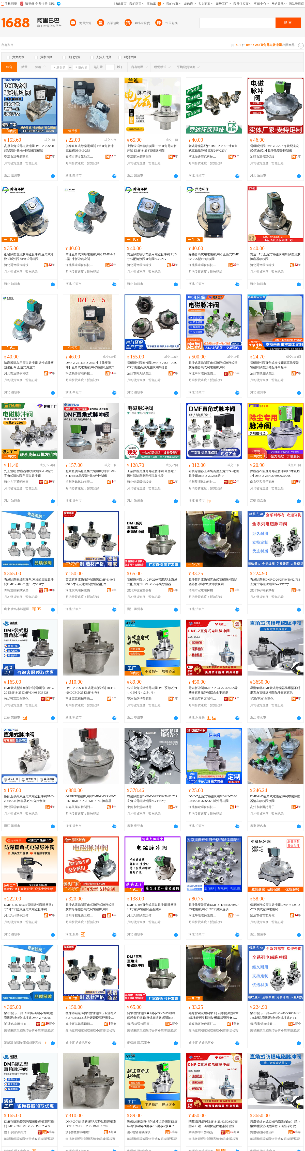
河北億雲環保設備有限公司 (141, 482)
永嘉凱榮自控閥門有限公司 (80, 807)
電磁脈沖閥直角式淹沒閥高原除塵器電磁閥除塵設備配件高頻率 (274, 365)
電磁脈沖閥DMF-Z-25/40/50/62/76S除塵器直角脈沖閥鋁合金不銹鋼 (213, 690)
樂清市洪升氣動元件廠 (18, 156)
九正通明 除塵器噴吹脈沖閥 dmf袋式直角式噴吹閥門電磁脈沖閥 (28, 473)
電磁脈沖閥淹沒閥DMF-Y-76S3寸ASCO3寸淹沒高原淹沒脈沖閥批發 (152, 365)
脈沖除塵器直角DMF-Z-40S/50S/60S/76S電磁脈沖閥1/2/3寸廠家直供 (214, 907)
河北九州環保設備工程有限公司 (18, 915)
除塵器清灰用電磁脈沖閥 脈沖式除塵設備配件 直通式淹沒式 (29, 365)
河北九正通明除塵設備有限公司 (18, 482)
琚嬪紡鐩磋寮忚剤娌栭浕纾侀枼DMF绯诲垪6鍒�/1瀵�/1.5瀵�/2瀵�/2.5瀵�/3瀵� (152, 1124)
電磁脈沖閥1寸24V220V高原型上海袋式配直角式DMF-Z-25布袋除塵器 (152, 582)
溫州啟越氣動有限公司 (80, 482)
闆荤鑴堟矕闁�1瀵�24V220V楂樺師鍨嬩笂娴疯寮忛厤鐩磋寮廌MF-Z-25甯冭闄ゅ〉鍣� (152, 1015)
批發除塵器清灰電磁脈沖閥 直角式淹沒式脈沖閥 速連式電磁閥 (29, 257)
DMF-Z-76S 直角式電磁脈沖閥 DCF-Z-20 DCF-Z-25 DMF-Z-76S (91, 690)
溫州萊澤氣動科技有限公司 (203, 482)
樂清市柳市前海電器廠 (264, 915)
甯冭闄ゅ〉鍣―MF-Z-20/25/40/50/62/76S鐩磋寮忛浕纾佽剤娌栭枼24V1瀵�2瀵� (275, 1015)
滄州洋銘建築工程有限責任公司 (80, 915)
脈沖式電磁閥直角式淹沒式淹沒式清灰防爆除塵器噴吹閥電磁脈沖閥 (90, 907)
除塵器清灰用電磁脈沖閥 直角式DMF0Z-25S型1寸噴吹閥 (214, 257)
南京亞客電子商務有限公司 (264, 482)
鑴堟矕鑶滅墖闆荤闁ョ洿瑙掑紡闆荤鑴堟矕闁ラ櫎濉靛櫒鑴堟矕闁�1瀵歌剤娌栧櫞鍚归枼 (213, 1015)
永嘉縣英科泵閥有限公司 (203, 698)
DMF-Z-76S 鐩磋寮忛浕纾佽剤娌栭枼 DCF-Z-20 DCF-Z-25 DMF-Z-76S (91, 1124)
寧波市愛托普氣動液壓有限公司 (141, 698)
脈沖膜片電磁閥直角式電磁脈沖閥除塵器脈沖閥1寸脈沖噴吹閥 (213, 582)
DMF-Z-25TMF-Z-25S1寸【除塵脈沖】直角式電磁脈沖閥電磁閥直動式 (90, 365)
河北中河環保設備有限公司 (203, 373)
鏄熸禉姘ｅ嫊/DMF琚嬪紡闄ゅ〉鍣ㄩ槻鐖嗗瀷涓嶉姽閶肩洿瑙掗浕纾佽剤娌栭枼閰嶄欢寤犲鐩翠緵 (275, 1124)
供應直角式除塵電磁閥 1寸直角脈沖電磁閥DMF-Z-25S (90, 148)
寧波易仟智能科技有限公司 (80, 373)
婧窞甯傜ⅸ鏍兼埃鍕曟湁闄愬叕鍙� (264, 1024)
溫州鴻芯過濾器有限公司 (141, 590)
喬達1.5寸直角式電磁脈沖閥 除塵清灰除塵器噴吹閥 (275, 257)
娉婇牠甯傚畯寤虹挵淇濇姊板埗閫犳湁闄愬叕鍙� (203, 1024)
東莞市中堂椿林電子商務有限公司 (141, 807)
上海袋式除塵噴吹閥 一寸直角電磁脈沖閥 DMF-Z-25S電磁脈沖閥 (152, 148)
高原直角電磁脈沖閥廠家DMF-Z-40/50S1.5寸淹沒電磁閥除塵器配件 (90, 582)
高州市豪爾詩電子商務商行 (264, 807)
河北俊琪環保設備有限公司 (80, 590)
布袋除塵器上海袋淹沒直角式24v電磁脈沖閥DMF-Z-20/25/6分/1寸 (214, 473)
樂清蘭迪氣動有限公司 (141, 156)
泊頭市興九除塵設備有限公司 (141, 373)
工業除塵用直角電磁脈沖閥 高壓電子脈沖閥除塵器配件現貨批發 (152, 473)
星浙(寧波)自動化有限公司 (264, 698)
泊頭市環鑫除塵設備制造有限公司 (264, 373)
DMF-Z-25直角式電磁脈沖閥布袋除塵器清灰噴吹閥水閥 (275, 799)
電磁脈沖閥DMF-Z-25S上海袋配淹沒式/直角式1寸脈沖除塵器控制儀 (274, 148)
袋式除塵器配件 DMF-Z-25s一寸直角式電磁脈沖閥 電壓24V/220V (213, 148)
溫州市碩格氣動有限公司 (264, 590)
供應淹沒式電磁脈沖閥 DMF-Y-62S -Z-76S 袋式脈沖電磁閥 (275, 907)
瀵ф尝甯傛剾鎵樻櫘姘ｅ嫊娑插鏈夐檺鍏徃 (141, 1132)
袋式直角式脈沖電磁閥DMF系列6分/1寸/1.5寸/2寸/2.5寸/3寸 (152, 690)
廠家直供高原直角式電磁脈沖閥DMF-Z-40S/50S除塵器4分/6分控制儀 (91, 473)
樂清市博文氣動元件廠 (80, 156)
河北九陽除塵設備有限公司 (141, 915)
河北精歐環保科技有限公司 (203, 807)
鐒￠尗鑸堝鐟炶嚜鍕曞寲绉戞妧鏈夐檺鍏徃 (18, 1132)
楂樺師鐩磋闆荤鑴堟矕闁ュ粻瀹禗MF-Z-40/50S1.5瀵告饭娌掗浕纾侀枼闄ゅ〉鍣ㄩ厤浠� (91, 1015)
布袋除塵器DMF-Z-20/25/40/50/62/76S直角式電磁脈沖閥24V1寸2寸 (275, 582)
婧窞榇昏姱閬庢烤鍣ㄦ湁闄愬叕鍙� (141, 1024)
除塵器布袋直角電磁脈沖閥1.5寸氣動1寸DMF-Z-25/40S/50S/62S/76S (275, 473)
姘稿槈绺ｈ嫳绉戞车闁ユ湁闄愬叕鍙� (203, 1132)
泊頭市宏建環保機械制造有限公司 (203, 590)
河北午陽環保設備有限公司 (203, 915)
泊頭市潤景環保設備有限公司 (264, 156)
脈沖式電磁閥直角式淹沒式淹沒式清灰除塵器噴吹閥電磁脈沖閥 (213, 365)
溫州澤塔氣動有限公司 (18, 807)
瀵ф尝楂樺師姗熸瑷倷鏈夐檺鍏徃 (80, 1132)
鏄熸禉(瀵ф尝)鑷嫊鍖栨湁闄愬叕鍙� (264, 1132)
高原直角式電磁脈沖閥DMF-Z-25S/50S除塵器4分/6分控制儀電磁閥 (29, 148)
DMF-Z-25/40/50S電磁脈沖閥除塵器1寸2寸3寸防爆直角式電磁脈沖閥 (28, 907)
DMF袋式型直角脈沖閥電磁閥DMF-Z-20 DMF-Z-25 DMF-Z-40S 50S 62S (29, 690)
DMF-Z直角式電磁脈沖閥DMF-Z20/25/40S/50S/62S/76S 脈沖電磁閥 (213, 799)
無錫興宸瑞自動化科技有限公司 (18, 698)
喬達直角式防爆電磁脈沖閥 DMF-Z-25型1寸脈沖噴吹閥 (90, 257)
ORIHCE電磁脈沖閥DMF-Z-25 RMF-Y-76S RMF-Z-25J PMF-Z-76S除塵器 (91, 799)
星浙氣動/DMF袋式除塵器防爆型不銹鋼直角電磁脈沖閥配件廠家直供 (275, 690)
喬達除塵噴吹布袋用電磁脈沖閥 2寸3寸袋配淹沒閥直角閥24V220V (152, 257)
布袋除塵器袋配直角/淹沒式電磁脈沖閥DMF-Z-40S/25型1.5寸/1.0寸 (29, 582)
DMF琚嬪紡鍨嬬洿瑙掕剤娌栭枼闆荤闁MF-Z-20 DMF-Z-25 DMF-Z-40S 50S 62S (29, 1124)
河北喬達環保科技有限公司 (203, 156)
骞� (50, 1023)
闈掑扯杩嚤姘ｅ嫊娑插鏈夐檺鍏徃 (18, 1024)
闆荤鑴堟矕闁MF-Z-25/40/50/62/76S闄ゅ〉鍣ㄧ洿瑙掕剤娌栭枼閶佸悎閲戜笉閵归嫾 (213, 1124)
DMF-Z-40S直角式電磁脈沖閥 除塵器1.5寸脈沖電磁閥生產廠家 (152, 907)
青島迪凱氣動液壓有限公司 (18, 590)
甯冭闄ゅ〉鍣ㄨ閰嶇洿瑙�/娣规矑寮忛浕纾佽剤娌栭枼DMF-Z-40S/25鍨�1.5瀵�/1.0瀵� (29, 1015)
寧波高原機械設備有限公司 (80, 698)
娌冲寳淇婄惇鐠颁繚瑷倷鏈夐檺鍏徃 (80, 1024)
